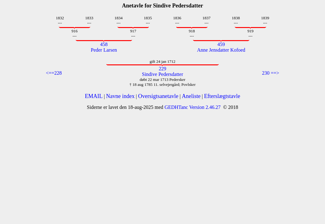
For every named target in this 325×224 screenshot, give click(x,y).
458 (104, 44)
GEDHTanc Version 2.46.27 (192, 107)
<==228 (54, 73)
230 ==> (270, 73)
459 (221, 44)
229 (162, 68)
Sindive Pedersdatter (162, 74)
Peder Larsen (104, 50)
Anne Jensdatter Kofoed (221, 50)
